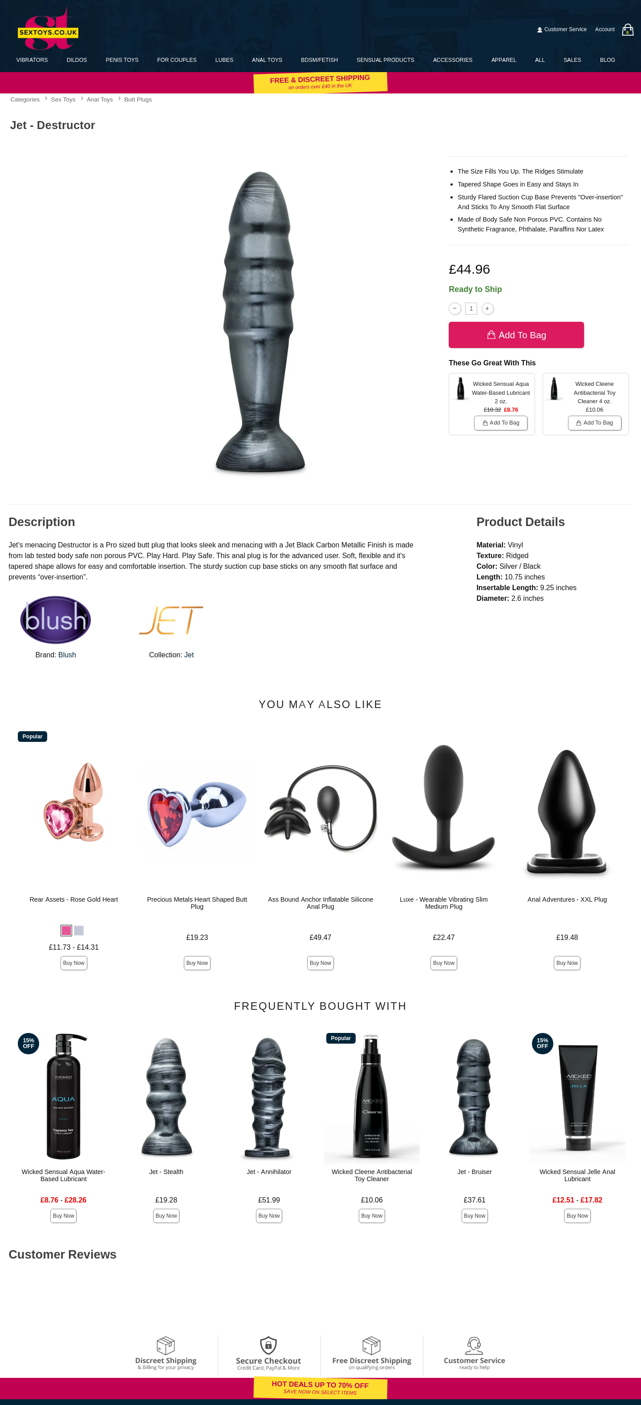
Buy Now (74, 963)
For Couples (176, 60)
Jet (189, 655)
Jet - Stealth (166, 1172)
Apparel (503, 60)
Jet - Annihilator (269, 1172)
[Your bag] (627, 29)
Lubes (224, 60)
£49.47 (321, 937)
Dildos (77, 60)
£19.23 (197, 937)
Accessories (453, 60)
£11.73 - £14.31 (74, 947)
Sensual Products (385, 60)
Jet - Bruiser (475, 1172)
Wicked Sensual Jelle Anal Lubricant (577, 1175)
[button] (66, 930)
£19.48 (567, 937)
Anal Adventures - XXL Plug (567, 899)
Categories (25, 99)
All (540, 60)
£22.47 (444, 937)
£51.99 (269, 1200)
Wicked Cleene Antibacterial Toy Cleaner (372, 1175)
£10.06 (372, 1200)
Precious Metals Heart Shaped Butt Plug (197, 903)
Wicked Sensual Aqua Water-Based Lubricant (63, 1175)
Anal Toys (267, 60)
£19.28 (166, 1200)
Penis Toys (122, 60)
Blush (67, 655)
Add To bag (517, 335)
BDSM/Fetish (319, 60)
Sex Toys (63, 99)
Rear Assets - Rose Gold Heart (73, 899)
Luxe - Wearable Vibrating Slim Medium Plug (444, 903)
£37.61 (475, 1200)
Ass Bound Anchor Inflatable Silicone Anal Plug (320, 903)
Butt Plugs (138, 99)
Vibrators (32, 60)
